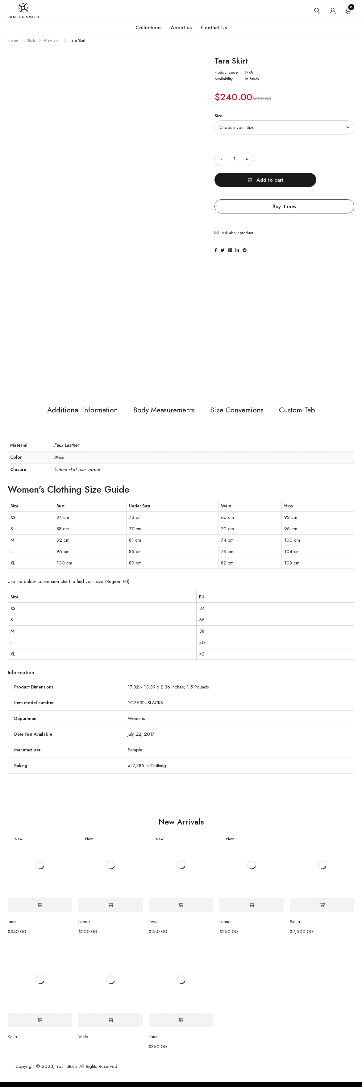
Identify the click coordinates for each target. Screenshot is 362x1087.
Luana (225, 926)
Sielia (295, 926)
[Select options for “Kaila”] (40, 1025)
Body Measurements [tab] (163, 413)
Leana (84, 926)
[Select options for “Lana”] (181, 1025)
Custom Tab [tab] (304, 413)
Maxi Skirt (52, 40)
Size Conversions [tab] (240, 413)
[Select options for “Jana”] (40, 910)
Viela (83, 1041)
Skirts (31, 40)
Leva (153, 926)
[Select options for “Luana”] (251, 910)
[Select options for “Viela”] (110, 1025)
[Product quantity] (234, 159)
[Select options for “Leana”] (110, 910)
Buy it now (285, 185)
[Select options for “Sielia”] (322, 910)
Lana (153, 1041)
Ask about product (237, 208)
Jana (12, 926)
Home (13, 40)
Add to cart (312, 159)
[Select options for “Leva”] (181, 910)
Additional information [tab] (76, 413)
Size (218, 116)
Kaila (12, 1041)
